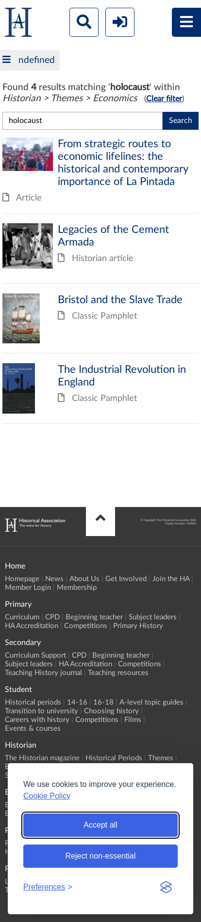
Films (132, 719)
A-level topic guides (151, 702)
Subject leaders (153, 617)
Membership (77, 587)
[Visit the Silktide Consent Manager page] (166, 887)
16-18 (103, 702)
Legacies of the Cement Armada (100, 248)
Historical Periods (113, 758)
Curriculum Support (35, 655)
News (54, 579)
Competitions (85, 626)
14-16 (77, 702)
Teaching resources (118, 672)
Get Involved (126, 579)
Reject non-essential (101, 856)
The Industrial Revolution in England (100, 388)
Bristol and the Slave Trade (100, 318)
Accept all (100, 825)
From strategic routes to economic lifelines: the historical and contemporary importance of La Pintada (100, 175)
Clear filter (164, 99)
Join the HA (170, 579)
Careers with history (37, 719)
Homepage (22, 579)
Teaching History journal (43, 672)
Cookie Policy (46, 796)
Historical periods (33, 702)
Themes (160, 758)
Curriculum (22, 617)
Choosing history (111, 711)
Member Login (28, 587)
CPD (52, 617)
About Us (84, 579)
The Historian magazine (42, 758)
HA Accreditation (31, 626)
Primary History (138, 626)
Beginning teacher (94, 617)
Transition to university (41, 711)
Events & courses (33, 728)
